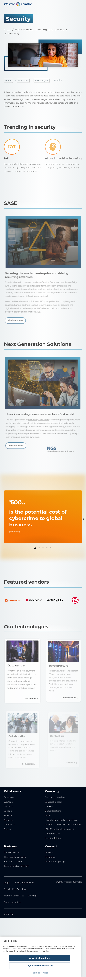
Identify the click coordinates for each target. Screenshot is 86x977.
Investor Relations (54, 838)
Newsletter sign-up (55, 861)
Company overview (55, 797)
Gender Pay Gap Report (16, 889)
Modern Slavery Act (14, 895)
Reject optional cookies (58, 965)
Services (8, 815)
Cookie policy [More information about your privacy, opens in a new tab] (43, 958)
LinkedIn (49, 852)
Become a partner (13, 861)
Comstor (8, 806)
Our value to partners (15, 857)
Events (7, 829)
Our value (9, 797)
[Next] (83, 519)
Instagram (50, 857)
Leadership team (53, 801)
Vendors (8, 811)
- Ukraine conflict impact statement (63, 824)
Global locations (53, 811)
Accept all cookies (22, 965)
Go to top (8, 914)
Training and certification (16, 866)
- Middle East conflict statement (61, 820)
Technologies (41, 80)
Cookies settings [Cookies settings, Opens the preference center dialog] (40, 973)
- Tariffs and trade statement (59, 829)
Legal (7, 882)
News (48, 815)
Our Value (23, 80)
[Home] (18, 4)
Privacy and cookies (24, 882)
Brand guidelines (12, 902)
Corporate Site (52, 833)
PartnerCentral (11, 852)
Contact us (9, 824)
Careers (49, 806)
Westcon (8, 801)
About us (8, 820)
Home (8, 80)
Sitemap (32, 895)
